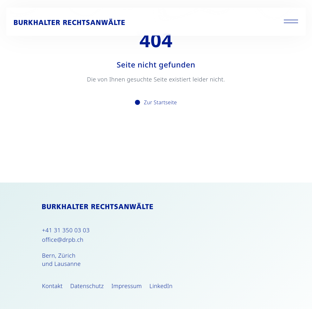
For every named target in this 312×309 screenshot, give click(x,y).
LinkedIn (161, 286)
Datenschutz (87, 286)
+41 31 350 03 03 (66, 230)
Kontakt (52, 286)
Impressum (126, 286)
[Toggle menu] (291, 21)
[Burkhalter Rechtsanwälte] (69, 22)
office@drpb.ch (63, 239)
